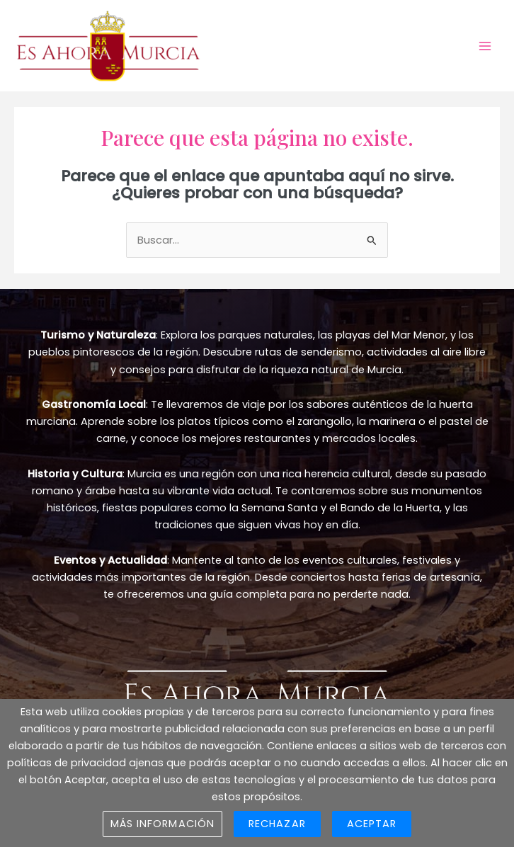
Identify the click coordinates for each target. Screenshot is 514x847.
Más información (162, 824)
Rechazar (277, 824)
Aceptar (372, 824)
